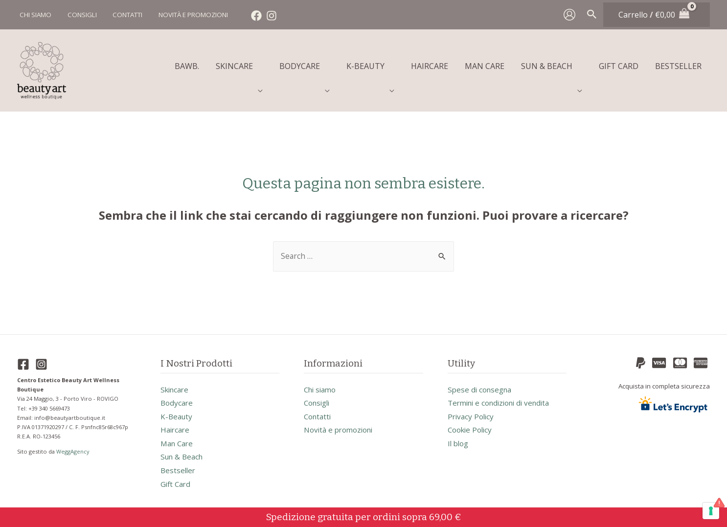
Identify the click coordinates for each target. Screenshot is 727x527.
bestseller (178, 467)
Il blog (459, 440)
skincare (176, 385)
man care (178, 440)
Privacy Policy (472, 412)
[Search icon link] (592, 14)
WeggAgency (73, 446)
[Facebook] (251, 15)
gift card (176, 481)
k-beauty (177, 412)
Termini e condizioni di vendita (503, 398)
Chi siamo (322, 385)
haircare (176, 426)
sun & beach (183, 453)
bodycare (177, 398)
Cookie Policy (472, 426)
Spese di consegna (482, 385)
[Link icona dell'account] (569, 14)
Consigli (318, 398)
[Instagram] (266, 15)
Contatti (319, 412)
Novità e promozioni (341, 426)
